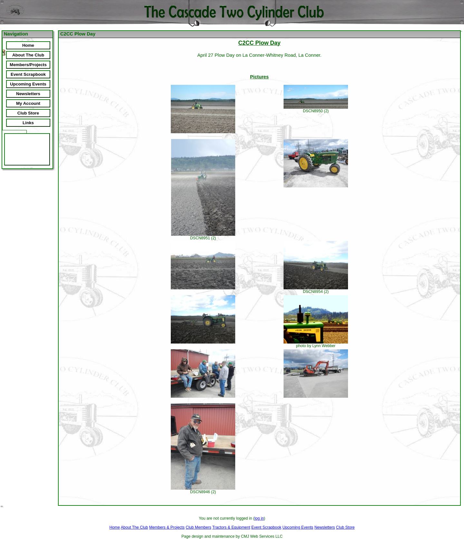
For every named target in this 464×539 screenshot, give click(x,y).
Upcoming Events (297, 527)
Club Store (345, 527)
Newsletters (324, 527)
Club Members (198, 527)
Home (114, 527)
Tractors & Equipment (231, 527)
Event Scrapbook (266, 527)
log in (259, 518)
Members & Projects (167, 527)
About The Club (134, 527)
